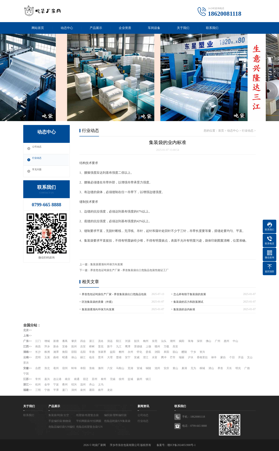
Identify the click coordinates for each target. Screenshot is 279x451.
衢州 (65, 384)
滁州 (101, 368)
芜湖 (130, 368)
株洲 (47, 351)
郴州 (122, 351)
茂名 (101, 341)
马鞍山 (120, 368)
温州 (83, 384)
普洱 (101, 357)
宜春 (65, 346)
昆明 (38, 357)
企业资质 (125, 27)
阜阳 (83, 368)
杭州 (38, 384)
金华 (47, 384)
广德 (248, 368)
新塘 (56, 341)
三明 (38, 390)
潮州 (173, 341)
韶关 (137, 341)
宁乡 (194, 351)
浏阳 (158, 351)
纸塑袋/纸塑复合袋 (87, 415)
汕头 (164, 341)
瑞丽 (182, 357)
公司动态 (38, 148)
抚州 (74, 346)
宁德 (47, 390)
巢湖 (185, 368)
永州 (130, 351)
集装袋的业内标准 (184, 309)
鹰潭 (128, 346)
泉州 (83, 390)
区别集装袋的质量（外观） (98, 301)
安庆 (167, 368)
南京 (68, 379)
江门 (38, 341)
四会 (83, 341)
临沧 (92, 357)
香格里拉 (202, 357)
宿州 (65, 368)
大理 (110, 357)
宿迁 (86, 379)
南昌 (38, 346)
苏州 (94, 379)
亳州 (56, 368)
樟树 (92, 346)
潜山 (212, 368)
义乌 (101, 384)
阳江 (119, 341)
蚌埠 (74, 368)
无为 (194, 368)
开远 (241, 357)
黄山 (176, 368)
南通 (76, 379)
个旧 (232, 357)
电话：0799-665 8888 (194, 425)
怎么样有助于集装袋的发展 (189, 294)
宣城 (140, 368)
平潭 (56, 390)
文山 (26, 362)
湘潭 (56, 351)
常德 (92, 351)
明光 (239, 368)
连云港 (57, 379)
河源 (128, 341)
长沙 (38, 351)
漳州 (74, 390)
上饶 (149, 346)
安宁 (128, 357)
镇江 (149, 379)
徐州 (122, 379)
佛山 (209, 341)
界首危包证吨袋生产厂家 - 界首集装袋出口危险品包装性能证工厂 (129, 270)
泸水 (191, 357)
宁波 (56, 384)
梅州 (146, 341)
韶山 (176, 351)
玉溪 (47, 357)
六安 (110, 368)
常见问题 (38, 171)
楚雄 (119, 357)
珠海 (191, 341)
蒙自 (223, 357)
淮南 (92, 368)
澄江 (146, 357)
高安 (176, 346)
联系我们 (212, 27)
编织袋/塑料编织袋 (115, 415)
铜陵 (149, 368)
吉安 (83, 346)
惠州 (227, 341)
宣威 (137, 357)
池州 (158, 368)
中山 (236, 341)
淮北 (47, 368)
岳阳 (83, 351)
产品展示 (96, 27)
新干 (110, 346)
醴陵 (185, 351)
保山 (74, 357)
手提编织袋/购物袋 (59, 421)
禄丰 (214, 357)
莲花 (101, 346)
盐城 (130, 379)
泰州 (104, 379)
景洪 (35, 362)
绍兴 (74, 384)
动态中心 (67, 27)
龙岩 (110, 390)
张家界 (102, 351)
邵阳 (74, 351)
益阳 (112, 351)
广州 (218, 341)
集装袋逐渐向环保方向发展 (106, 264)
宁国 (26, 373)
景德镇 (138, 346)
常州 (38, 379)
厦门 (65, 390)
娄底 (149, 351)
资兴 (203, 351)
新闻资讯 (143, 406)
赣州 (158, 346)
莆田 (92, 390)
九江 (119, 346)
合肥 (38, 368)
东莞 (155, 341)
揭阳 (182, 341)
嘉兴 (47, 379)
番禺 (65, 341)
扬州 (140, 379)
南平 (101, 390)
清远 (110, 341)
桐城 (203, 368)
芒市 (173, 357)
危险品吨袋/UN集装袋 (117, 421)
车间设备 (154, 27)
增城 (47, 341)
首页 (221, 130)
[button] (138, 117)
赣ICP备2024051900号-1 (181, 445)
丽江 (83, 357)
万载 (167, 346)
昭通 (65, 357)
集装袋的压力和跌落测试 (188, 301)
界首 (221, 368)
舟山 (92, 384)
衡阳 (65, 351)
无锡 (112, 379)
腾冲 (164, 357)
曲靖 (56, 357)
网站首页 (38, 27)
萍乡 (47, 346)
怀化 (140, 351)
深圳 (200, 341)
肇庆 (74, 341)
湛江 (92, 341)
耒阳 (167, 351)
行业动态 (38, 160)
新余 (56, 346)
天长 (230, 368)
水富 (155, 357)
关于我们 (183, 27)
